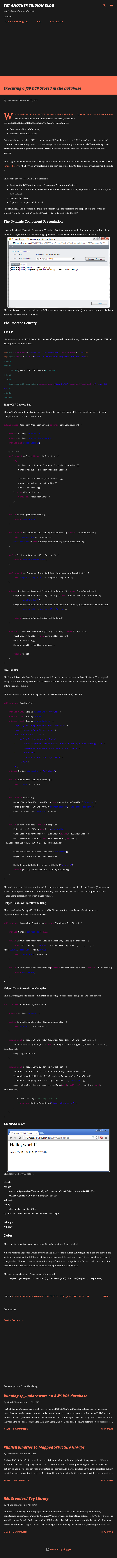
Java (69, 1296)
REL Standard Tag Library (26, 1498)
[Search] (104, 5)
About (37, 21)
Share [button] (106, 1296)
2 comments (20, 1429)
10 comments (21, 1480)
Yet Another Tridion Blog (29, 5)
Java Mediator (11, 165)
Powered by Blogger (58, 1549)
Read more (107, 1429)
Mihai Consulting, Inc (15, 21)
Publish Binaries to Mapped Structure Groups (44, 1447)
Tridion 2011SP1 (81, 1296)
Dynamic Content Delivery (49, 1296)
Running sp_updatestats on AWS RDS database (45, 1395)
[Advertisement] (58, 48)
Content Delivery (22, 1296)
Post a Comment (13, 1320)
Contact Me (54, 21)
